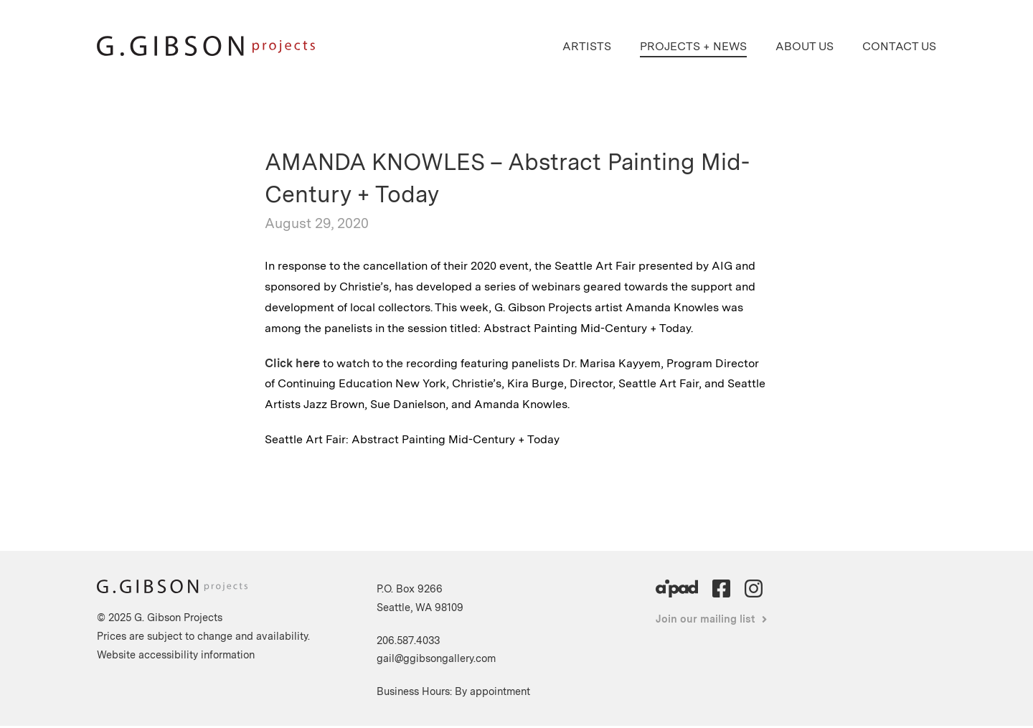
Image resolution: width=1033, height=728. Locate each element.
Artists (586, 46)
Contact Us (899, 46)
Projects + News (693, 46)
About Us (804, 46)
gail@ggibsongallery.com (436, 658)
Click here (292, 363)
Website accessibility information (176, 654)
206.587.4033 (408, 640)
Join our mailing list (705, 619)
